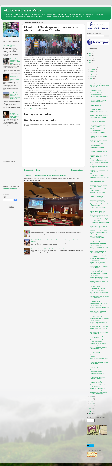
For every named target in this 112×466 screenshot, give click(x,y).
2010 (90, 413)
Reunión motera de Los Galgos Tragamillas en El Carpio (98, 212)
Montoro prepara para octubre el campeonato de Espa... (98, 348)
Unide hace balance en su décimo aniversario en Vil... (99, 129)
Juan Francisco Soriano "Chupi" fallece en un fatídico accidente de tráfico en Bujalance (15, 96)
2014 (90, 62)
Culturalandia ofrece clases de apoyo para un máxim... (98, 174)
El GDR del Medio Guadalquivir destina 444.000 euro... (98, 133)
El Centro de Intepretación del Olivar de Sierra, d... (98, 189)
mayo (91, 396)
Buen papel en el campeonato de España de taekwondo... (98, 393)
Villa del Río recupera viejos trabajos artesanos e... (97, 193)
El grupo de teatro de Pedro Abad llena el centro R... (99, 204)
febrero (92, 403)
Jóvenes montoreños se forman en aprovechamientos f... (99, 278)
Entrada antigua (77, 170)
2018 (90, 53)
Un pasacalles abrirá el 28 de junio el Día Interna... (99, 167)
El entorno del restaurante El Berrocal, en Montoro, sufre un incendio (15, 77)
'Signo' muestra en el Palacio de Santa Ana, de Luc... (98, 104)
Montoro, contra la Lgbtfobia (97, 83)
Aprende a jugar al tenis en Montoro (99, 115)
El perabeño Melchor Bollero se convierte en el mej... (98, 93)
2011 (90, 411)
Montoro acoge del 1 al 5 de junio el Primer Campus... (99, 259)
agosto (92, 76)
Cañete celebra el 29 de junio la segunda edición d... (98, 304)
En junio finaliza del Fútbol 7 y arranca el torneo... (98, 208)
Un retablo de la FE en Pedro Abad (99, 326)
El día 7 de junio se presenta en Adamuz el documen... (98, 381)
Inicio (56, 170)
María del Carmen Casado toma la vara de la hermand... (99, 366)
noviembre (93, 69)
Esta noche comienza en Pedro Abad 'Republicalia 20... (98, 101)
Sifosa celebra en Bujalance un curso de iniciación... (98, 118)
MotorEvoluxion (7, 166)
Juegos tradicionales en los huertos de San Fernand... (99, 297)
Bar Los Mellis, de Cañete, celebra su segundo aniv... (99, 333)
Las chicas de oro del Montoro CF (99, 230)
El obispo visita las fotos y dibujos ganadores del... (99, 363)
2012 (90, 408)
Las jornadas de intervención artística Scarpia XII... (97, 378)
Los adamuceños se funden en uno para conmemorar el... (99, 315)
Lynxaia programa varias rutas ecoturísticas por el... (98, 244)
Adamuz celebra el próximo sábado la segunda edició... (99, 144)
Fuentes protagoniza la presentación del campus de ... (98, 159)
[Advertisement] (11, 136)
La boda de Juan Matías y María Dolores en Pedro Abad (15, 61)
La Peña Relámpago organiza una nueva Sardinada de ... (99, 270)
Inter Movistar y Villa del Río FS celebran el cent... (98, 125)
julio (91, 78)
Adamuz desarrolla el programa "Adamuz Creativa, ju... (98, 389)
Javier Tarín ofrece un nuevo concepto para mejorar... (97, 182)
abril (91, 399)
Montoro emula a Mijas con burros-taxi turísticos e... (99, 248)
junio (91, 81)
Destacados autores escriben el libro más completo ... (98, 227)
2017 (90, 55)
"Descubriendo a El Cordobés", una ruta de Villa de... (99, 385)
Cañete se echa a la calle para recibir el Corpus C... (98, 340)
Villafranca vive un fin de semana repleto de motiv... (98, 240)
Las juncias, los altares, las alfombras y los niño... (97, 374)
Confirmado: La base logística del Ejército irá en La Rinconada (45, 175)
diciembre (93, 67)
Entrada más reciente (32, 170)
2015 (90, 60)
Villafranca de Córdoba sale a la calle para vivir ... (98, 323)
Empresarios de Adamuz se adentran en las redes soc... (98, 200)
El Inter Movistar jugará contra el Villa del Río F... (98, 140)
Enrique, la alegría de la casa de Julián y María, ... (98, 329)
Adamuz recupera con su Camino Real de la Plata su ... (99, 108)
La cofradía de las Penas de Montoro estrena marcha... (97, 289)
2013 (90, 65)
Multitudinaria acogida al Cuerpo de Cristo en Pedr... (99, 319)
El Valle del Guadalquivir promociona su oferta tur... (97, 197)
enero (92, 406)
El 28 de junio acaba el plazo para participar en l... (99, 255)
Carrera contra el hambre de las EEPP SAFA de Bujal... (98, 155)
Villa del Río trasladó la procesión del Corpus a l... (99, 336)
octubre (92, 71)
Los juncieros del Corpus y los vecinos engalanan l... (98, 344)
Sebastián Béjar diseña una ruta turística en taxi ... (98, 112)
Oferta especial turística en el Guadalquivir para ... (97, 370)
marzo (92, 401)
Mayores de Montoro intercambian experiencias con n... (99, 163)
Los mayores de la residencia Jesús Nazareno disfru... (99, 300)
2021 (90, 51)
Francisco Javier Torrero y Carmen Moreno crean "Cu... (99, 285)
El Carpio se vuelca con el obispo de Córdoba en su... (99, 185)
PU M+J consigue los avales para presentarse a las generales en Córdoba (10, 45)
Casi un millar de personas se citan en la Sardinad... (99, 97)
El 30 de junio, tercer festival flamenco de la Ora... (97, 263)
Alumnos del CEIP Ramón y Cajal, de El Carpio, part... (99, 219)
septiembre (93, 74)
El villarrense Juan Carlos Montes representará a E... (99, 351)
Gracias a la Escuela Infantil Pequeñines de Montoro (97, 89)
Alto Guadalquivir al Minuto (23, 10)
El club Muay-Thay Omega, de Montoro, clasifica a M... (98, 252)
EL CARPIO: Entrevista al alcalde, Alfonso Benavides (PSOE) (47, 231)
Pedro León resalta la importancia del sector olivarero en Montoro (14, 114)
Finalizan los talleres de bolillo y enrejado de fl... (98, 152)
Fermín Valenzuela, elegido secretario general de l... (97, 148)
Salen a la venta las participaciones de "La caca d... (99, 86)
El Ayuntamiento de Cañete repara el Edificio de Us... (99, 359)
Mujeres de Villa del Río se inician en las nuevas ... (99, 267)
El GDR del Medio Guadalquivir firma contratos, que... (98, 312)
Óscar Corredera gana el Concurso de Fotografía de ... (99, 215)
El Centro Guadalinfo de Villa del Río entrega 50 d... (98, 233)
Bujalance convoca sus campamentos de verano (97, 237)
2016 (90, 58)
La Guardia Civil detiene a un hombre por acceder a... (97, 122)
